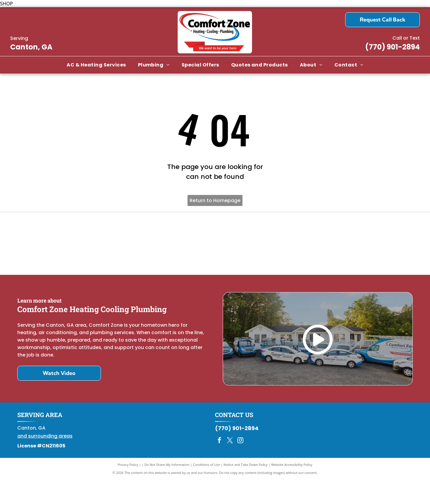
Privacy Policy (128, 467)
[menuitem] (96, 65)
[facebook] (219, 443)
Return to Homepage (215, 200)
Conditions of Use (206, 467)
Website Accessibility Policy (291, 467)
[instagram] (240, 443)
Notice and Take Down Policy (246, 467)
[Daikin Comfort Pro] (215, 245)
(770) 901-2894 (392, 47)
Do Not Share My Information (167, 467)
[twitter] (229, 443)
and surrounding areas (45, 438)
